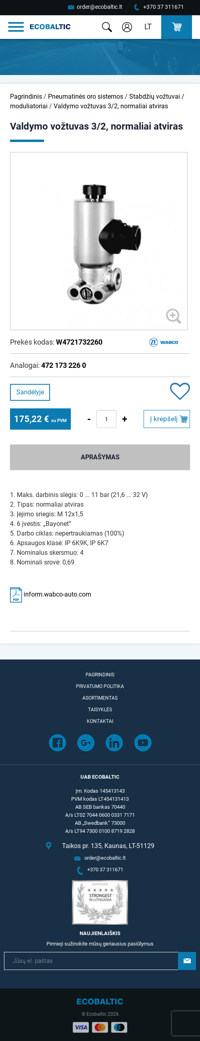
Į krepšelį (164, 419)
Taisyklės (100, 709)
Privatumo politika (100, 686)
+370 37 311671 (163, 7)
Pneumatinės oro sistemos (85, 96)
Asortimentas (100, 698)
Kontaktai (100, 721)
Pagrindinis (26, 96)
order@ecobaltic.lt (99, 7)
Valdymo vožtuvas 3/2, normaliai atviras (111, 106)
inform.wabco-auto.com (50, 594)
